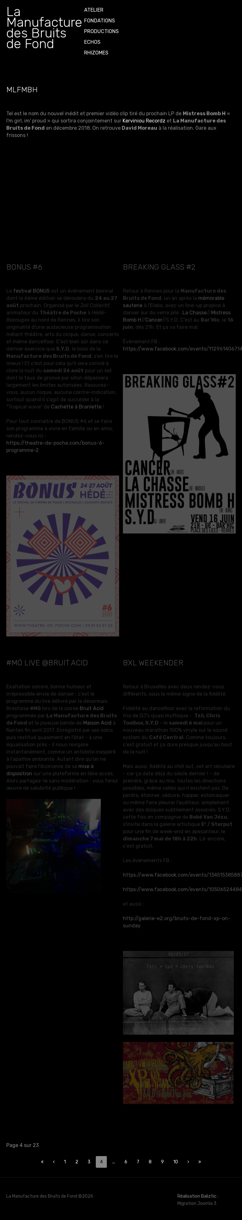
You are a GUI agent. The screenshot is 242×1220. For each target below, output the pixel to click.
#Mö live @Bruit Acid (47, 660)
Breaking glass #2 (159, 264)
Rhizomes (96, 53)
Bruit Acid (92, 706)
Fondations (99, 21)
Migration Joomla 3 (196, 1203)
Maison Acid (97, 720)
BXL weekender (153, 660)
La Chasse (194, 310)
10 (175, 1162)
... (113, 1162)
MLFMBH (21, 89)
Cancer (153, 317)
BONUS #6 (24, 264)
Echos (92, 42)
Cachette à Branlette (76, 404)
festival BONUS (31, 288)
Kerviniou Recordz (144, 121)
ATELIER (93, 10)
